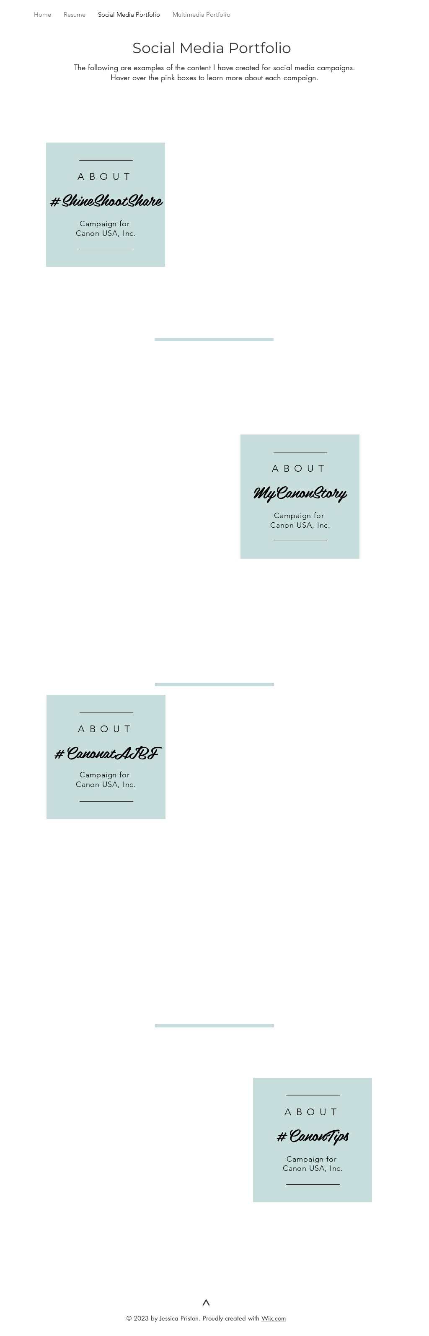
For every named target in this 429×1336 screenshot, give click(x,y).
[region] (105, 205)
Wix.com (273, 1318)
